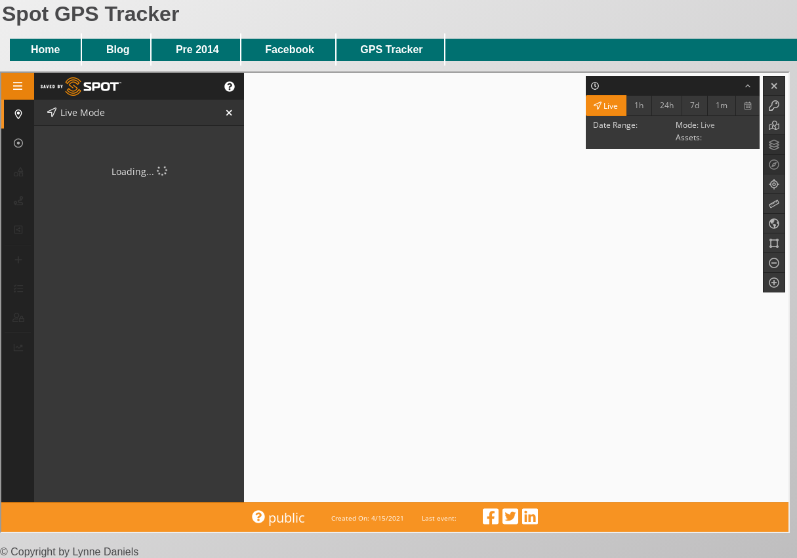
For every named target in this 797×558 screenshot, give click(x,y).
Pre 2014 (197, 49)
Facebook (289, 49)
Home (45, 49)
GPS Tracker (391, 49)
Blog (118, 49)
